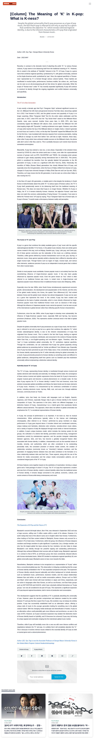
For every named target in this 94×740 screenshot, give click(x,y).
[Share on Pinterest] (52, 656)
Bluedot (42, 37)
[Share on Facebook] (31, 656)
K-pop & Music (38, 649)
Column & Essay (23, 649)
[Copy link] (72, 656)
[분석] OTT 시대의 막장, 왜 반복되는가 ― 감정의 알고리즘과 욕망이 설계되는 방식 (35, 725)
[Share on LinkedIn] (42, 656)
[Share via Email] (62, 656)
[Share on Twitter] (21, 656)
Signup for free (58, 677)
